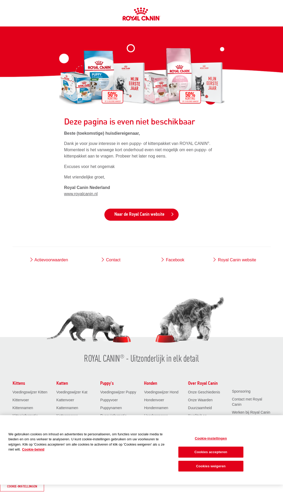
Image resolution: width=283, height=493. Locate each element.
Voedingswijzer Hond (161, 392)
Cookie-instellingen (22, 486)
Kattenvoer (65, 400)
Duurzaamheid (200, 408)
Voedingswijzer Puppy (118, 392)
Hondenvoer (154, 400)
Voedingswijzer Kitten (30, 392)
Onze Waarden (200, 400)
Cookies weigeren (211, 466)
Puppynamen (111, 408)
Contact (111, 260)
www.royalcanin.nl (81, 194)
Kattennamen (67, 408)
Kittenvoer (21, 400)
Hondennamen (156, 408)
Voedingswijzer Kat (71, 392)
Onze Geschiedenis (204, 392)
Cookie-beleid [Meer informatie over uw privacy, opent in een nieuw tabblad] (33, 449)
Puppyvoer (109, 400)
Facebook (172, 260)
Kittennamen (23, 408)
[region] (141, 450)
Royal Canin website (234, 260)
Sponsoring (241, 391)
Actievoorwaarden (48, 260)
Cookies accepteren (210, 452)
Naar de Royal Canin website (144, 214)
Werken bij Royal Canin (251, 412)
